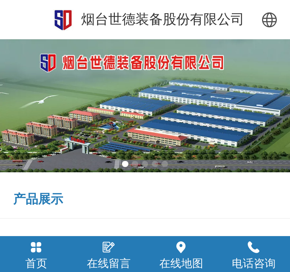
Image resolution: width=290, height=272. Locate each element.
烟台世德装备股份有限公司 (162, 19)
